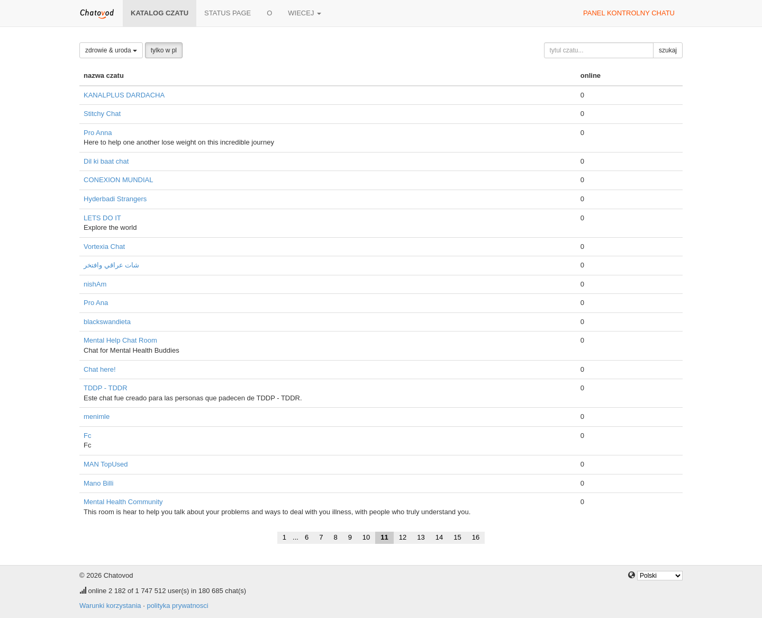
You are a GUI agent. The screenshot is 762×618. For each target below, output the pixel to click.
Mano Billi (98, 483)
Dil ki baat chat (106, 161)
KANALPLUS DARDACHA (124, 95)
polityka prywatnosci (177, 606)
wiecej (304, 13)
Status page (227, 13)
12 (402, 537)
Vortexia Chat (104, 246)
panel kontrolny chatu (629, 13)
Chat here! (100, 369)
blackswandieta (107, 322)
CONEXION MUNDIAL (118, 180)
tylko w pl (164, 50)
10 (366, 537)
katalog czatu (159, 13)
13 (420, 537)
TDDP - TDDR (106, 388)
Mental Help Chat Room (120, 340)
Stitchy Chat (102, 114)
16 (475, 537)
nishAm (95, 284)
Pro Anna (98, 133)
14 (439, 537)
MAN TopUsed (106, 464)
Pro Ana (96, 303)
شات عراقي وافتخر (111, 265)
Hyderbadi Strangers (115, 199)
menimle (97, 416)
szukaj (668, 50)
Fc (87, 436)
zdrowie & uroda (111, 50)
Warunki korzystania (110, 606)
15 (457, 537)
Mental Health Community (123, 502)
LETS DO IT (102, 218)
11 (384, 537)
